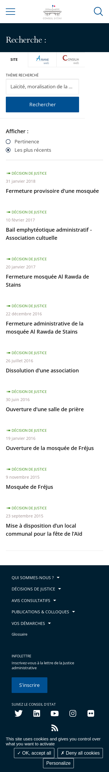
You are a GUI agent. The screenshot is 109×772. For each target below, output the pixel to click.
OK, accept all (34, 753)
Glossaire (19, 634)
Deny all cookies (80, 753)
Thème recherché (22, 75)
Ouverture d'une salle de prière (45, 409)
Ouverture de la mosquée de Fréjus (50, 447)
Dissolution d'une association (42, 370)
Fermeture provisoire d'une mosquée (52, 190)
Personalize (58, 763)
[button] (98, 11)
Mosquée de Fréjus (29, 486)
